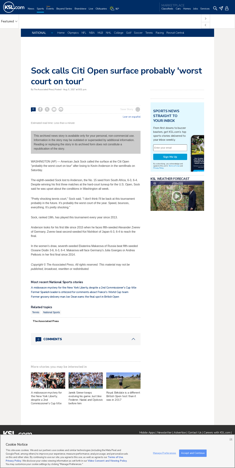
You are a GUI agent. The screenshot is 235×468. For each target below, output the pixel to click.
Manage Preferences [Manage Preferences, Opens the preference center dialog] (164, 453)
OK (230, 439)
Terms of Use (174, 166)
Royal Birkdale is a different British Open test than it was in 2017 (123, 396)
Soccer (138, 33)
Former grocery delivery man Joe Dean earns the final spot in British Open (75, 297)
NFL (84, 33)
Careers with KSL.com (217, 433)
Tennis (149, 33)
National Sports (51, 312)
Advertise (180, 433)
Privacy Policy (158, 168)
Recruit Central (175, 33)
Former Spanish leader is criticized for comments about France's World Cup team (79, 292)
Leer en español (132, 117)
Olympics (73, 33)
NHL (108, 33)
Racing (160, 33)
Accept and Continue (192, 453)
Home (61, 33)
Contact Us (195, 433)
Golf (128, 33)
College (118, 33)
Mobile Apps (147, 433)
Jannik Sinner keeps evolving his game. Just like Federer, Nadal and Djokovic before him (86, 398)
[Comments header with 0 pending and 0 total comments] (86, 339)
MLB (100, 33)
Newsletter (164, 433)
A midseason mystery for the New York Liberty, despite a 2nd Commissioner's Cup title (83, 288)
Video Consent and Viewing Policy (107, 460)
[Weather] (115, 10)
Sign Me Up (170, 157)
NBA (92, 33)
